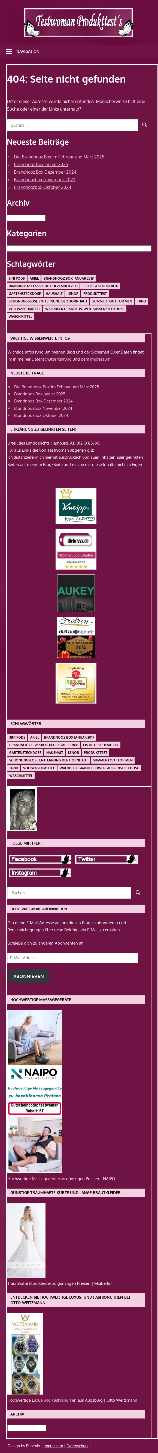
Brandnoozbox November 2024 (44, 179)
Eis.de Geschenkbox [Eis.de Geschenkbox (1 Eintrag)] (100, 286)
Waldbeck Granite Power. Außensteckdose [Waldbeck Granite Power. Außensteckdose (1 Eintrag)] (84, 309)
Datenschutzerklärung (52, 359)
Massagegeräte (46, 1178)
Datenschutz (77, 1445)
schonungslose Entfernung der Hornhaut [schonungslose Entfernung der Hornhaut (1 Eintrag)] (48, 301)
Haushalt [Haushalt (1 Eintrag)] (54, 294)
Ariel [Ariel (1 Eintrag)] (34, 278)
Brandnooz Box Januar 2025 (41, 164)
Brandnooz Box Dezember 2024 (45, 172)
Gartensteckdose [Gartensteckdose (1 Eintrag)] (25, 294)
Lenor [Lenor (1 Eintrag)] (73, 294)
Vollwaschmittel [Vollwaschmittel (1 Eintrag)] (24, 309)
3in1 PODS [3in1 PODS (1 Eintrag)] (17, 278)
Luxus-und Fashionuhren (55, 1400)
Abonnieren (28, 976)
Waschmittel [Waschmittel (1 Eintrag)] (20, 316)
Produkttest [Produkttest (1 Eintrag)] (95, 294)
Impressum (100, 359)
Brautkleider (40, 1283)
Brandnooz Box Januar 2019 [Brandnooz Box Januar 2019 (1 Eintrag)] (69, 278)
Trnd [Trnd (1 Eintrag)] (141, 301)
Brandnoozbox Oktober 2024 (42, 187)
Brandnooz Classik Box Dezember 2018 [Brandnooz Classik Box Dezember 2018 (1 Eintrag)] (43, 286)
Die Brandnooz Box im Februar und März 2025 (59, 157)
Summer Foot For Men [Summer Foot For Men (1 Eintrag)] (112, 301)
